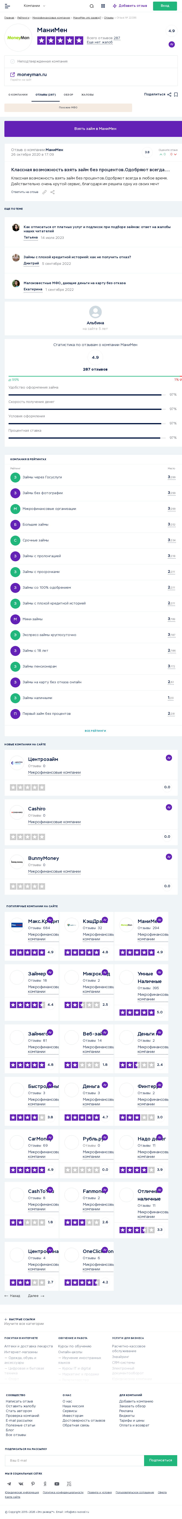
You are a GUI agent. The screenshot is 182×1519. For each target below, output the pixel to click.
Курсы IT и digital (76, 1368)
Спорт (14, 1379)
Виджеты (127, 1416)
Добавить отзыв (133, 6)
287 (117, 38)
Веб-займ (94, 1034)
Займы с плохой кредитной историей (54, 603)
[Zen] (45, 1484)
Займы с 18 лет (35, 651)
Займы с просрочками (41, 572)
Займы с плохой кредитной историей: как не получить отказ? (77, 257)
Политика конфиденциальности (63, 1492)
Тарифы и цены (131, 1420)
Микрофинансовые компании (51, 18)
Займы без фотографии (43, 493)
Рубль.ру (93, 1139)
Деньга (91, 1086)
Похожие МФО (68, 108)
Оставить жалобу (21, 1406)
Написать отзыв (19, 1401)
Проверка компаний (22, 1416)
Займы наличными (37, 698)
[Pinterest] (33, 1484)
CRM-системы (123, 1363)
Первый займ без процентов (47, 714)
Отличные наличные (150, 1195)
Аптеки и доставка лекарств (28, 1346)
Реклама (126, 1411)
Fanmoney (95, 1191)
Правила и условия (100, 1492)
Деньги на (150, 1034)
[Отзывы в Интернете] (17, 5)
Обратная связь (76, 1425)
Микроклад (96, 974)
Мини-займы (33, 619)
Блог (10, 1430)
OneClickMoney (101, 1251)
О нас (67, 1401)
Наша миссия (73, 1406)
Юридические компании (132, 1379)
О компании (18, 95)
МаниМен (54, 150)
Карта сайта (12, 1497)
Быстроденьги (45, 1086)
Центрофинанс (46, 1251)
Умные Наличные (150, 978)
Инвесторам (73, 1416)
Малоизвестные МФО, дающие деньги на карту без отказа (75, 283)
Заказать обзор (132, 1406)
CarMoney (40, 1139)
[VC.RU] (69, 1484)
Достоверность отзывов (84, 1420)
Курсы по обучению (75, 1346)
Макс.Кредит (44, 921)
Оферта (162, 1492)
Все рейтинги (95, 731)
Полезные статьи (20, 1425)
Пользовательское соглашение (135, 1492)
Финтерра (150, 1086)
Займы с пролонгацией (42, 556)
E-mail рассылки (19, 1420)
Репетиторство (75, 1380)
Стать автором (19, 1411)
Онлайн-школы (70, 1352)
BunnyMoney (43, 858)
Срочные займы (36, 540)
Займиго (38, 1034)
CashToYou (41, 1191)
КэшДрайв (95, 921)
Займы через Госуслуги (42, 477)
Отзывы (34, 928)
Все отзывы (16, 1435)
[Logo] (18, 37)
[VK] (21, 1484)
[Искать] (71, 6)
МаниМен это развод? (87, 18)
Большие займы (35, 524)
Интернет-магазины (21, 1352)
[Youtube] (57, 1484)
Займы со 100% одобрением (47, 587)
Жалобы (87, 95)
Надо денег (152, 1139)
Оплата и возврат (134, 1425)
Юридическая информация (22, 1492)
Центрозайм (43, 759)
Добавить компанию (136, 1401)
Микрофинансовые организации (49, 509)
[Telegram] (9, 1484)
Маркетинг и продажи (80, 1374)
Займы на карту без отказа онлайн (52, 682)
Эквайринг (120, 1357)
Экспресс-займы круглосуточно (49, 635)
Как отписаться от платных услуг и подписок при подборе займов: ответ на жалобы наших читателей (97, 229)
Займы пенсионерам (40, 666)
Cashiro (37, 809)
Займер (37, 974)
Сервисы (70, 1411)
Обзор (68, 95)
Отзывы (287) (46, 95)
